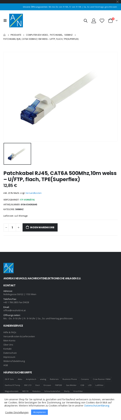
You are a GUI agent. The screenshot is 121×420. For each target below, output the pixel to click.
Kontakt (7, 348)
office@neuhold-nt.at (14, 310)
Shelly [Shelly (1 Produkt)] (66, 391)
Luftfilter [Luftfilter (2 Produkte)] (99, 385)
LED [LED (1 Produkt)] (89, 385)
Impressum (9, 356)
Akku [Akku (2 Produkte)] (20, 379)
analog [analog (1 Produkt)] (43, 379)
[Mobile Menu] (6, 20)
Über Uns (8, 344)
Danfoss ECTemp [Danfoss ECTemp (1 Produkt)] (12, 385)
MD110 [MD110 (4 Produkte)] (25, 391)
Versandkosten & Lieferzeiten (19, 336)
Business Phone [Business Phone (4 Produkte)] (70, 379)
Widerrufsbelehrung (14, 361)
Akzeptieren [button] (39, 412)
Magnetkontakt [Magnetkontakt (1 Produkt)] (12, 391)
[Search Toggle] (85, 20)
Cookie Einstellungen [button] (17, 412)
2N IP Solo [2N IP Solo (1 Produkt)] (9, 379)
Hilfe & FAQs (9, 332)
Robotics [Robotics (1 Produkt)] (36, 391)
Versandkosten (33, 193)
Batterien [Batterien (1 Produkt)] (54, 379)
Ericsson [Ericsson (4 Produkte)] (47, 385)
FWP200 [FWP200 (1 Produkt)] (58, 385)
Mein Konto (9, 340)
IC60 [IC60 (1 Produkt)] (82, 385)
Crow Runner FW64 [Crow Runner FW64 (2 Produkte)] (101, 379)
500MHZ (19, 209)
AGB (5, 365)
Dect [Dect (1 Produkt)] (37, 385)
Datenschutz (10, 352)
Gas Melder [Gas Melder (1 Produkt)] (71, 385)
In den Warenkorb (42, 227)
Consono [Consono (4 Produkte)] (85, 379)
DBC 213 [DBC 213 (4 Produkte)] (27, 385)
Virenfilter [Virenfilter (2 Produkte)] (78, 391)
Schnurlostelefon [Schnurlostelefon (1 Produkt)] (52, 391)
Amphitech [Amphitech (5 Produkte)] (31, 379)
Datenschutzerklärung (96, 405)
